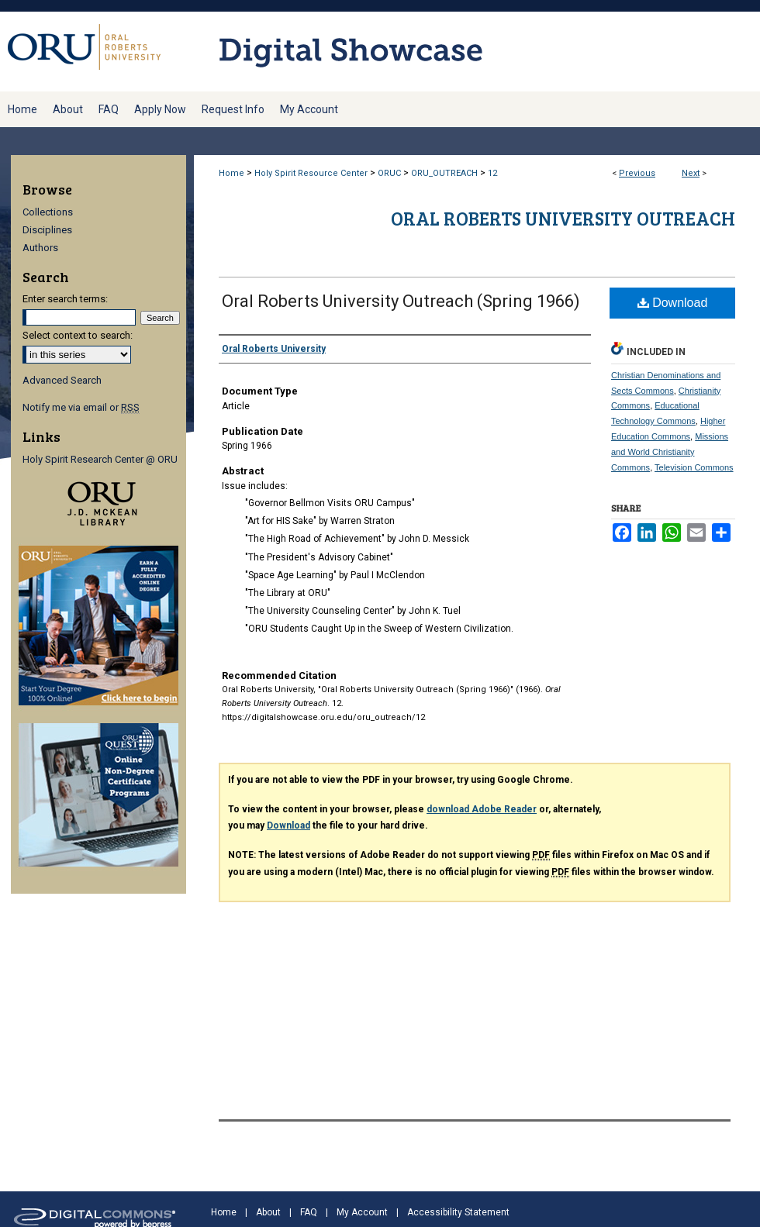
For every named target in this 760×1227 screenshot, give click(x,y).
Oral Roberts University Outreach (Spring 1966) (401, 301)
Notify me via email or (81, 407)
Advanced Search (62, 380)
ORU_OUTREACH (444, 173)
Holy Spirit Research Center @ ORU (100, 459)
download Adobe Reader (482, 809)
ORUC (389, 173)
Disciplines (47, 230)
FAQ (308, 1212)
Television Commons (694, 467)
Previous (637, 173)
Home (231, 173)
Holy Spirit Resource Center (311, 173)
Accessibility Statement (458, 1212)
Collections (47, 212)
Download (672, 302)
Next (691, 173)
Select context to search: (77, 335)
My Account (362, 1212)
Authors (40, 247)
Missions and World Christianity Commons (669, 452)
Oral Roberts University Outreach (563, 218)
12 (492, 173)
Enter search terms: (65, 299)
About (268, 1212)
